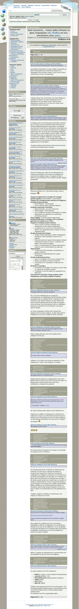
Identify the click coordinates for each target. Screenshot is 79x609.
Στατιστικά (12, 220)
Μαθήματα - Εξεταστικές (38, 320)
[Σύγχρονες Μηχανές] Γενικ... (15, 175)
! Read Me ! (24, 5)
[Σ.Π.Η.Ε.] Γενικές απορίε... (15, 156)
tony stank (12, 138)
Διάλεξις (12, 205)
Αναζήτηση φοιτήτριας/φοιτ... (15, 127)
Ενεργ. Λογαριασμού (17, 34)
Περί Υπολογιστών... (40, 560)
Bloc (42, 605)
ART (12, 69)
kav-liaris (12, 177)
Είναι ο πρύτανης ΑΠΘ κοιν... (15, 161)
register (32, 16)
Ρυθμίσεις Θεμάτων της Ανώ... (16, 209)
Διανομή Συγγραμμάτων (18, 52)
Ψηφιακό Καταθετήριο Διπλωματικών (16, 54)
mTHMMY (14, 61)
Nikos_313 (12, 181)
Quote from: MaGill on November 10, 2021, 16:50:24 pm (44, 352)
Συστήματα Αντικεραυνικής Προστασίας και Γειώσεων (38, 343)
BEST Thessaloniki (16, 74)
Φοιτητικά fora (15, 45)
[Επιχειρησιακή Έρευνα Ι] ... (15, 190)
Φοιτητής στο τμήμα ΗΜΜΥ (39, 80)
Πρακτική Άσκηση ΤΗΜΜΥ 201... (16, 123)
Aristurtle (13, 68)
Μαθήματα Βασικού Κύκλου (40, 109)
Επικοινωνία (14, 35)
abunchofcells (13, 124)
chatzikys (12, 157)
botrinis (12, 216)
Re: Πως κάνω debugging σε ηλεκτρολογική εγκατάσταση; (40, 393)
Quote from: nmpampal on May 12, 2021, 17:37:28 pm (43, 544)
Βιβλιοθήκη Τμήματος (17, 42)
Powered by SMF (30, 604)
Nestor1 (12, 245)
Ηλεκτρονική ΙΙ (41, 367)
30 (41, 54)
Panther (13, 88)
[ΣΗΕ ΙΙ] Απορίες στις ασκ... (15, 204)
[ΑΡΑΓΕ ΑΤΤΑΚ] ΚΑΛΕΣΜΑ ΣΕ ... (16, 185)
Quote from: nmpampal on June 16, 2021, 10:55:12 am (44, 396)
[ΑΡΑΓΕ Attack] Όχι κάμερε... (15, 199)
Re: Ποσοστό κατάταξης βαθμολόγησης (38, 82)
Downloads (17, 5)
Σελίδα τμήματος (16, 40)
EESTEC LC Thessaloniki (13, 76)
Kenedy (11, 248)
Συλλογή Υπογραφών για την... (16, 151)
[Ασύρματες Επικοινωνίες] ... (15, 166)
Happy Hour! (17, 7)
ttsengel (12, 191)
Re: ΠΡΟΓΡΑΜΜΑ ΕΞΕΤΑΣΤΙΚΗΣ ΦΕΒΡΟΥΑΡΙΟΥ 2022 (38, 323)
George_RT (13, 210)
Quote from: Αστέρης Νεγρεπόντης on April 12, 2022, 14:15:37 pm (47, 158)
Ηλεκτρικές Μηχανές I (38, 110)
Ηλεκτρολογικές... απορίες (40, 390)
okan (11, 162)
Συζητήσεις (54, 5)
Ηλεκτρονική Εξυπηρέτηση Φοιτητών (16, 50)
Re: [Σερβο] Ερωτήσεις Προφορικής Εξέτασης (39, 187)
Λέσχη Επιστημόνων (15, 167)
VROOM (13, 86)
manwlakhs (12, 246)
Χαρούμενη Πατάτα (15, 153)
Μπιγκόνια (12, 148)
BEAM (13, 72)
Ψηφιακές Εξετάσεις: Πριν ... (15, 142)
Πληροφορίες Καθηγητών (14, 57)
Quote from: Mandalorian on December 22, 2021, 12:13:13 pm (45, 327)
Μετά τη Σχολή (37, 57)
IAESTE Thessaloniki (17, 80)
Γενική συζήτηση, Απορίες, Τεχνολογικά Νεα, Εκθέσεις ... (40, 539)
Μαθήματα (31, 5)
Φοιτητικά (37, 5)
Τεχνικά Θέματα (45, 5)
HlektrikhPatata (13, 244)
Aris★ (11, 196)
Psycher (12, 243)
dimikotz (12, 172)
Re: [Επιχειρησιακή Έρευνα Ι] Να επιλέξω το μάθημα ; (39, 287)
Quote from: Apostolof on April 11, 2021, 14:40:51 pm (43, 565)
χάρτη (57, 35)
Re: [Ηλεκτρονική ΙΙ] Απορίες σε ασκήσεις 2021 (38, 370)
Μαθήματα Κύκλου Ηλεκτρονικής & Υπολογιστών (38, 282)
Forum (13, 31)
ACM (12, 66)
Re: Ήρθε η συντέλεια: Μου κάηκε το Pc (40, 542)
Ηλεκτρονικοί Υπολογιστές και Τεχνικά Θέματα (40, 388)
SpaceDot (14, 84)
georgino (12, 128)
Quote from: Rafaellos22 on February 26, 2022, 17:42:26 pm (45, 290)
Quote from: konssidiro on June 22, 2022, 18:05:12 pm (44, 116)
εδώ (49, 33)
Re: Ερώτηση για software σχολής (39, 562)
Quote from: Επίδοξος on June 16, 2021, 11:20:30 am (43, 424)
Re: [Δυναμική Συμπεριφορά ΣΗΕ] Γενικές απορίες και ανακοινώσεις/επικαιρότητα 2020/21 (40, 506)
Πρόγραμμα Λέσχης (17, 46)
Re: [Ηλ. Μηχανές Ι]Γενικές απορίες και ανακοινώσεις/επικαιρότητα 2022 (40, 112)
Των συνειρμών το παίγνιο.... (15, 147)
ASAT (12, 71)
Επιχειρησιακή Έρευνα (39, 284)
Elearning (14, 43)
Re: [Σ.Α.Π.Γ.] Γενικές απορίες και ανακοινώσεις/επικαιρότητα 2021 (37, 347)
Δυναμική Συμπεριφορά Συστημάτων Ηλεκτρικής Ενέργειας (40, 502)
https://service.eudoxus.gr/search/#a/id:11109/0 (41, 515)
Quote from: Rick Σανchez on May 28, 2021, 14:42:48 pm (44, 511)
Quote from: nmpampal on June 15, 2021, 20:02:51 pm (44, 464)
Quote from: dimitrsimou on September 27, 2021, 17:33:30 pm (46, 373)
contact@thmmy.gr (48, 46)
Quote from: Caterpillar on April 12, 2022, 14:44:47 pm (44, 164)
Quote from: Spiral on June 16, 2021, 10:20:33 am (43, 443)
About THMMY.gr (26, 7)
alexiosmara (13, 133)
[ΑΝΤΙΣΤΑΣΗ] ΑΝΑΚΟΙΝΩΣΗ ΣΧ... (17, 171)
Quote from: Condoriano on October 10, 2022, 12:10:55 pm (45, 85)
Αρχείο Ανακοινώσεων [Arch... (16, 180)
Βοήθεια (56, 33)
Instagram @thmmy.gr (17, 60)
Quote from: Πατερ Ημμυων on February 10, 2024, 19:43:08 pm (46, 63)
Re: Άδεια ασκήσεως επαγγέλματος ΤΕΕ (39, 60)
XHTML (45, 605)
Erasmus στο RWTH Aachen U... (16, 137)
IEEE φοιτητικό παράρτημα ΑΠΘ (14, 82)
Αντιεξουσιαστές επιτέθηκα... (15, 195)
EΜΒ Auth (14, 78)
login (26, 16)
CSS (49, 605)
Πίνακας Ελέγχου (14, 92)
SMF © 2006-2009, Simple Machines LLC (43, 604)
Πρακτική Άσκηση (16, 48)
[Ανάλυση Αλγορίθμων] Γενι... (15, 132)
